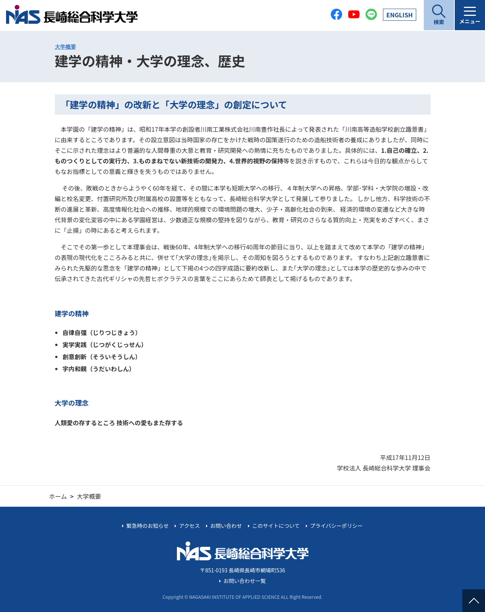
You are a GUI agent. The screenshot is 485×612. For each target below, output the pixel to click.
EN (399, 14)
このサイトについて (276, 525)
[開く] (439, 15)
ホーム (58, 496)
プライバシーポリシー (336, 525)
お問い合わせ (226, 525)
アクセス (189, 525)
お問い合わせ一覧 (244, 580)
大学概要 (65, 47)
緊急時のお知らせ (148, 525)
